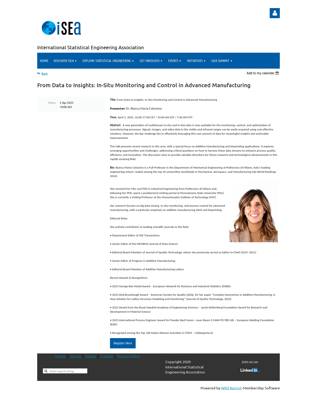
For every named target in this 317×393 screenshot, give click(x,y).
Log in (275, 13)
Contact (106, 356)
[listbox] (263, 73)
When (52, 102)
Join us (75, 356)
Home (60, 356)
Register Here (123, 343)
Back (44, 73)
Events (90, 356)
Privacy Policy (128, 356)
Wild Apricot (231, 388)
